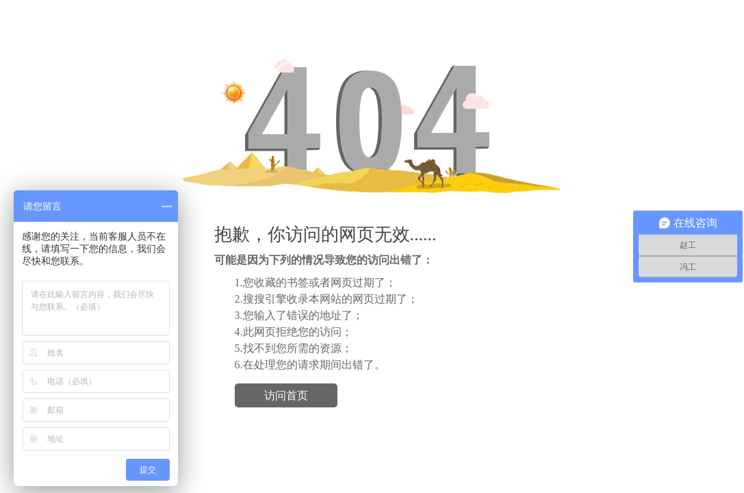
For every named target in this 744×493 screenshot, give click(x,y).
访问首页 (286, 395)
